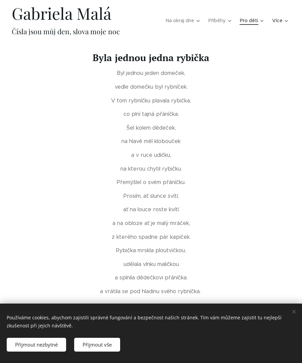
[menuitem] (158, 20)
